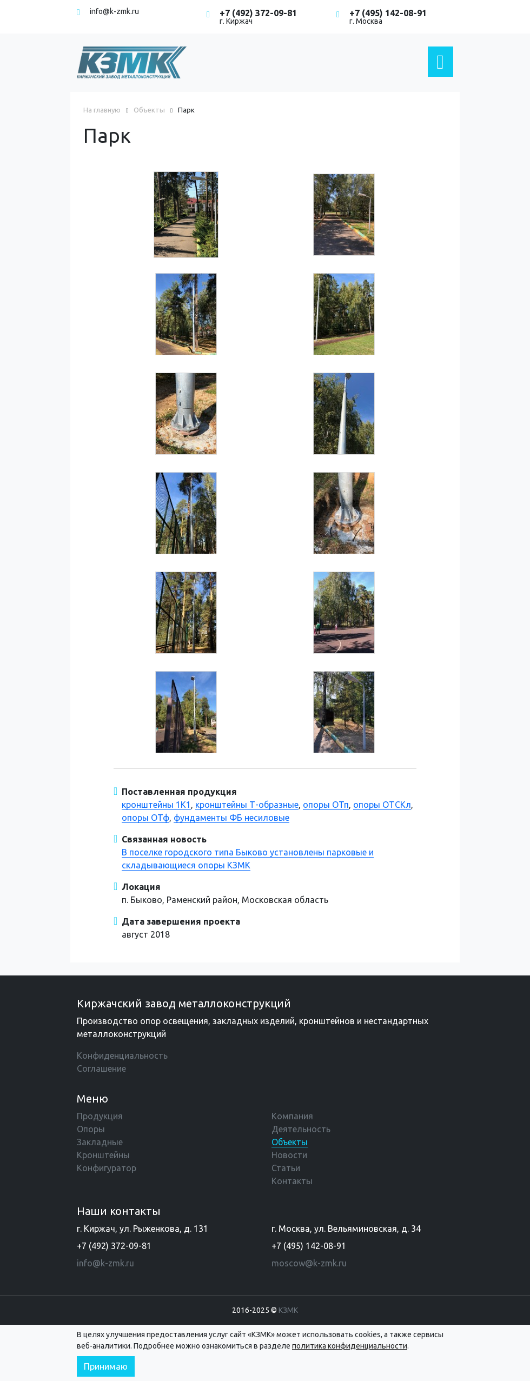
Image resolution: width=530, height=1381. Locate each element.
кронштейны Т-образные (247, 804)
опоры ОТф (145, 817)
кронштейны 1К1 (156, 804)
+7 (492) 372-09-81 (258, 13)
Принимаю (106, 1366)
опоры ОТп (326, 804)
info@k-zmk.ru (114, 11)
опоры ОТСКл (382, 804)
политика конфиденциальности (349, 1346)
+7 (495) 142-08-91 (388, 13)
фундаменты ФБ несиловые (231, 817)
